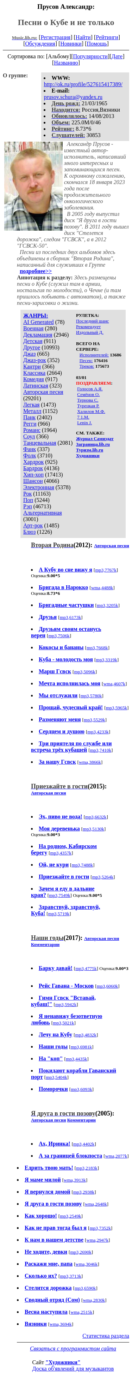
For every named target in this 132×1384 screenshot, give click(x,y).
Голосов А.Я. (89, 388)
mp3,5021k (63, 1022)
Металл (32, 411)
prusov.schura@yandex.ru (73, 97)
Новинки (71, 44)
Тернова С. (87, 400)
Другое (31, 347)
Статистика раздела (105, 1336)
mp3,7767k (105, 570)
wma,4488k (102, 587)
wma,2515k (81, 1312)
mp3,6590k (85, 1288)
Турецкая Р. (88, 405)
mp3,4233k (97, 731)
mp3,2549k (70, 1216)
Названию (66, 63)
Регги (29, 424)
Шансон (33, 481)
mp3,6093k (81, 1089)
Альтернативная (42, 513)
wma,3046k (87, 1264)
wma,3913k (75, 1180)
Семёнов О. (88, 394)
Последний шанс (92, 321)
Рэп (27, 506)
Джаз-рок (34, 360)
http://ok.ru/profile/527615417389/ (83, 84)
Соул (29, 436)
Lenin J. (84, 422)
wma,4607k (114, 683)
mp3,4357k (60, 853)
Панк (29, 417)
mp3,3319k (106, 659)
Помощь (97, 44)
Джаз (29, 354)
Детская (33, 341)
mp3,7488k (82, 865)
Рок (27, 494)
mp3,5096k (84, 671)
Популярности (90, 56)
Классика (34, 373)
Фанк (29, 449)
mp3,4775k (85, 968)
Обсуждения (40, 44)
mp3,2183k (86, 1168)
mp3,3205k (107, 605)
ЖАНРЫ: (35, 316)
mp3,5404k (56, 1077)
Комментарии (45, 944)
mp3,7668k (97, 647)
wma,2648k (96, 1204)
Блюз (29, 532)
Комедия (33, 379)
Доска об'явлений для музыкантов (73, 1369)
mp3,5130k (93, 829)
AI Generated (38, 322)
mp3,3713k (70, 1276)
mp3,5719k (58, 913)
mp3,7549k (59, 895)
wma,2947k (98, 1240)
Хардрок (33, 462)
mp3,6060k (107, 986)
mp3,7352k (100, 1228)
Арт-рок (33, 525)
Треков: (87, 366)
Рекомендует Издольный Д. (89, 329)
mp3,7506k (58, 635)
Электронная (38, 487)
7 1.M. (83, 417)
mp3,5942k (65, 1004)
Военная (33, 328)
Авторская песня (43, 392)
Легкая (31, 405)
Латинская (35, 386)
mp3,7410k (100, 750)
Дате (117, 56)
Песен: (86, 360)
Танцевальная (39, 443)
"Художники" (63, 1362)
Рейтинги (107, 37)
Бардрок (33, 468)
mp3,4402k (83, 1144)
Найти (83, 37)
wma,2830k (94, 1300)
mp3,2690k (80, 1252)
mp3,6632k (95, 817)
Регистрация (55, 37)
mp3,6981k (81, 1046)
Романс (31, 430)
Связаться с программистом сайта (73, 1348)
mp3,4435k (76, 1058)
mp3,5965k (116, 707)
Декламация (37, 335)
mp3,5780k (91, 695)
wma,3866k (90, 762)
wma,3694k (61, 1324)
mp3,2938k (83, 1192)
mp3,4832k (85, 1034)
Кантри (32, 366)
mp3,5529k (94, 719)
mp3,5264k (102, 877)
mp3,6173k (70, 617)
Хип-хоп (33, 475)
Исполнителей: (94, 354)
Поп (28, 500)
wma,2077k (116, 1156)
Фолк (29, 456)
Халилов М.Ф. (91, 411)
